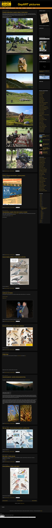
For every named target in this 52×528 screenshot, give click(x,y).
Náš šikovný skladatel (42, 189)
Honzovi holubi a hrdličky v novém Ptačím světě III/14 (14, 257)
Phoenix (25, 15)
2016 (41, 203)
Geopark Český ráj (41, 105)
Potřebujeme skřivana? (42, 127)
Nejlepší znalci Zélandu (42, 181)
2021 (41, 199)
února (42, 217)
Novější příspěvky (5, 500)
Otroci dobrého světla (42, 174)
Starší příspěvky (34, 500)
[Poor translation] (3, 516)
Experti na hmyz (41, 166)
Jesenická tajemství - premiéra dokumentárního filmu (14, 377)
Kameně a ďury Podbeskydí (42, 109)
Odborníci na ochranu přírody (43, 169)
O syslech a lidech (41, 110)
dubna (42, 216)
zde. (10, 495)
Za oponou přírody (41, 93)
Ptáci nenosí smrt (41, 130)
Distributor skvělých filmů (42, 158)
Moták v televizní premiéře (46, 139)
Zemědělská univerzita (42, 162)
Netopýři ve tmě (41, 122)
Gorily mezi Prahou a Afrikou (43, 119)
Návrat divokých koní (42, 118)
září (41, 210)
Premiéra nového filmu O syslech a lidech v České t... (44, 209)
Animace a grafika (41, 173)
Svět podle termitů (41, 98)
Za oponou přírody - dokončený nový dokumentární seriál (45, 152)
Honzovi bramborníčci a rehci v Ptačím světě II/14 (13, 325)
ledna (41, 218)
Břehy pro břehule (41, 113)
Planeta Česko (41, 97)
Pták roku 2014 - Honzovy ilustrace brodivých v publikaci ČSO (16, 428)
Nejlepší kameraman (42, 159)
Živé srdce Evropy (41, 123)
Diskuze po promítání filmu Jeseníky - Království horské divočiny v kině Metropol (46, 148)
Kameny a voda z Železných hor (43, 106)
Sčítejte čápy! (5, 354)
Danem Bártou (19, 355)
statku (14, 457)
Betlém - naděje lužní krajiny (43, 126)
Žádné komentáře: (12, 207)
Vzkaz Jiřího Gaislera (5, 296)
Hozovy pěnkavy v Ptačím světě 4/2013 (11, 466)
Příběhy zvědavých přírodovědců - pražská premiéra (14, 175)
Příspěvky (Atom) (22, 503)
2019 (41, 200)
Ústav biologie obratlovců (16, 213)
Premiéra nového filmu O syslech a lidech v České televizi (15, 12)
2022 (41, 198)
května (42, 215)
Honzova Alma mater (42, 186)
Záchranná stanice (41, 177)
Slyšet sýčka (41, 94)
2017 (41, 202)
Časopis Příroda (41, 182)
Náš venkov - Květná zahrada (9, 456)
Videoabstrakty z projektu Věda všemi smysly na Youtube (15, 212)
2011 (41, 222)
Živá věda (11, 215)
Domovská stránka (19, 500)
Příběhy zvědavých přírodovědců (43, 102)
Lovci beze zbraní (41, 131)
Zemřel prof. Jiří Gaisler (8, 292)
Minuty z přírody (41, 101)
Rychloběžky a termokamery (43, 170)
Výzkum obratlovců (41, 163)
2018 (41, 201)
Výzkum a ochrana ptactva (42, 185)
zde (8, 17)
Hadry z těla (6, 458)
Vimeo (42, 71)
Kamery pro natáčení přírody (43, 178)
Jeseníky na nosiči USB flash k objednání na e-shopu (46, 144)
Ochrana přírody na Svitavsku (43, 190)
